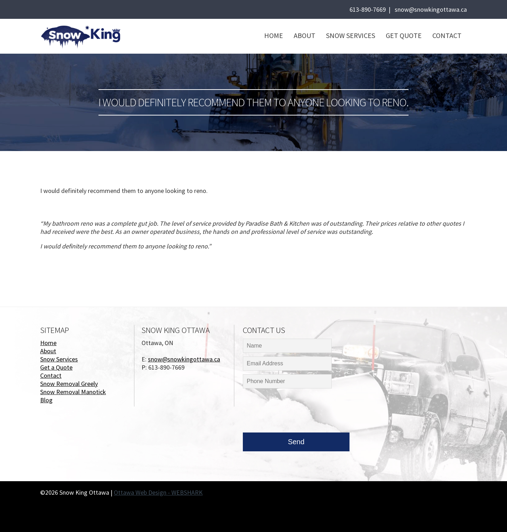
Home (273, 35)
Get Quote (404, 35)
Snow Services (350, 35)
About (304, 35)
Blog (46, 400)
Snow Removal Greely (69, 384)
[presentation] (297, 412)
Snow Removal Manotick (73, 392)
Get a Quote (56, 367)
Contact (446, 35)
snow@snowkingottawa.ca (431, 9)
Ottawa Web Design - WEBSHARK (158, 492)
